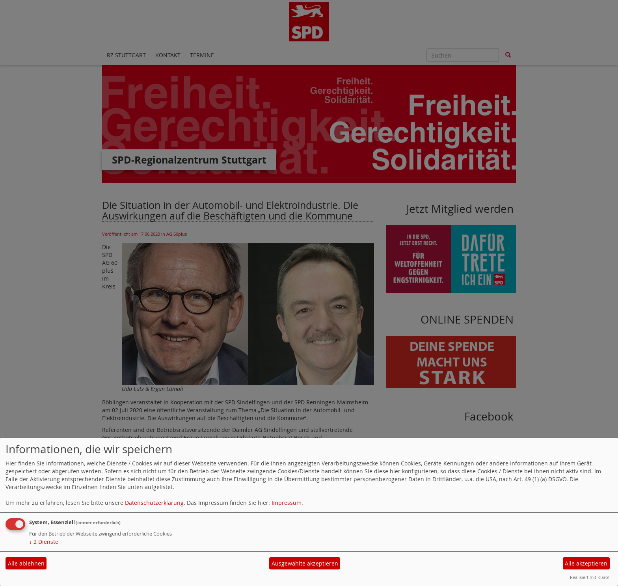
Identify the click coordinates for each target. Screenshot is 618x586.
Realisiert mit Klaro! (589, 577)
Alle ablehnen (26, 563)
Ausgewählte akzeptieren (305, 563)
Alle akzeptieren (586, 563)
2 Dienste (43, 541)
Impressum (287, 502)
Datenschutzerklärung (154, 502)
